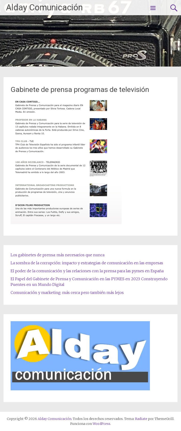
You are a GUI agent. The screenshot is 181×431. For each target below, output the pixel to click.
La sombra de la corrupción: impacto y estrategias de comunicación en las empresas (87, 263)
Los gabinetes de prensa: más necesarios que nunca (57, 255)
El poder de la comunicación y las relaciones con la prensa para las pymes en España (87, 271)
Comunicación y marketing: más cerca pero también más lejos (67, 292)
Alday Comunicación (44, 7)
